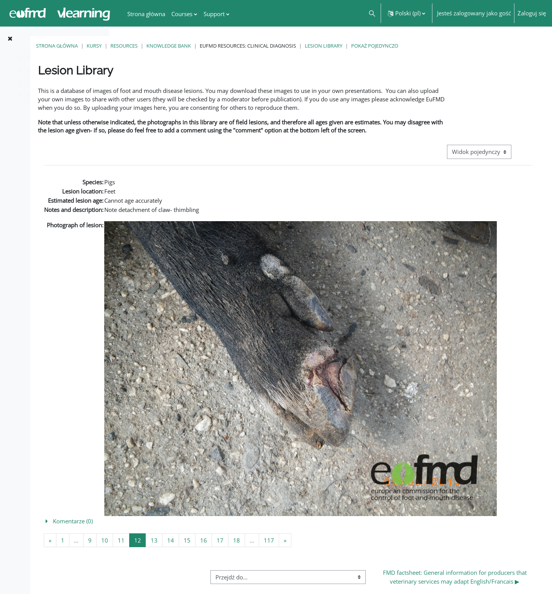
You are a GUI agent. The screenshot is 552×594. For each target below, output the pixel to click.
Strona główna (142, 45)
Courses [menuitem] (181, 14)
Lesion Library (408, 45)
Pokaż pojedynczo (459, 45)
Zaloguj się (532, 13)
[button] (371, 13)
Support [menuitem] (214, 14)
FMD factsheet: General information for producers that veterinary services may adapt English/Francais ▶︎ (469, 570)
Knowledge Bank (254, 45)
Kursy (179, 45)
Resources (209, 45)
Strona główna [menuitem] (146, 14)
